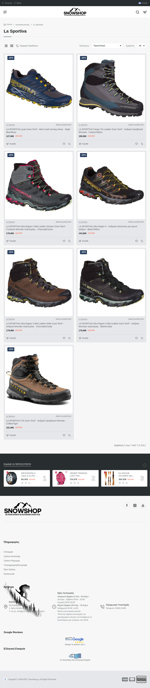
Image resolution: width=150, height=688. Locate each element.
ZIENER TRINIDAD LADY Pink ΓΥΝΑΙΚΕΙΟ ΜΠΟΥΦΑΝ (78, 474)
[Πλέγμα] (6, 45)
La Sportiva (10, 125)
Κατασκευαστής (22, 25)
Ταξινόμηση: (84, 46)
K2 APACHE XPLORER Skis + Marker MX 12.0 (126, 474)
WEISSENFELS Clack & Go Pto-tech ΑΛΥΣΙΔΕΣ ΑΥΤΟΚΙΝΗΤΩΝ (28, 474)
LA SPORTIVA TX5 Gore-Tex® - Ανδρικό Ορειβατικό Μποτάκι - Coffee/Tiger (36, 422)
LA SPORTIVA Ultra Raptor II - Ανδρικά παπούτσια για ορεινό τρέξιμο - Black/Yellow (108, 227)
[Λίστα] (11, 45)
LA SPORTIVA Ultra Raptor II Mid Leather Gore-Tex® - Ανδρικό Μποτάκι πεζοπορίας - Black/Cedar (109, 325)
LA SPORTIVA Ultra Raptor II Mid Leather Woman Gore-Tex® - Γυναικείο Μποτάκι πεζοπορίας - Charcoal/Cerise (36, 227)
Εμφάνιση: (130, 46)
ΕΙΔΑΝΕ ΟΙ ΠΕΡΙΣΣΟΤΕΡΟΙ (17, 464)
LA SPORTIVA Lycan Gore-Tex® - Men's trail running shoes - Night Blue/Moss (38, 130)
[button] (11, 144)
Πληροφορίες (11, 542)
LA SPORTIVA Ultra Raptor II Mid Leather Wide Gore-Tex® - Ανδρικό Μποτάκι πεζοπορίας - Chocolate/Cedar (35, 325)
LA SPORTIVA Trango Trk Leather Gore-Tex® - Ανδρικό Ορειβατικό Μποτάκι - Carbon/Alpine (111, 130)
